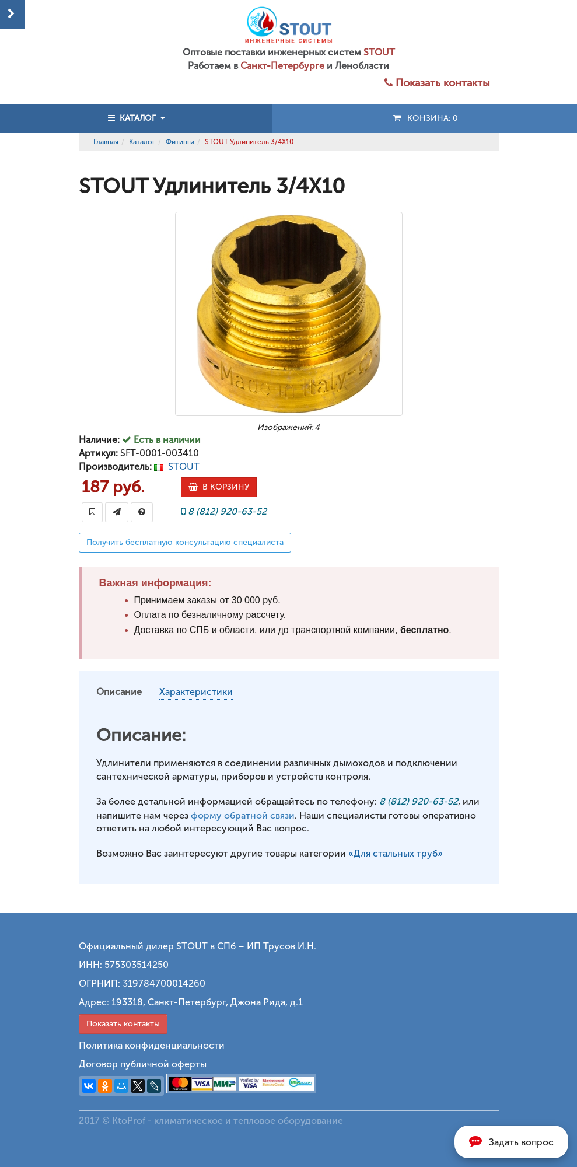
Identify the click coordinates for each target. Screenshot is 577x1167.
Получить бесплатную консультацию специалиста (185, 542)
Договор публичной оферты (143, 1064)
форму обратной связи (243, 815)
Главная (105, 142)
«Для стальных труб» (395, 853)
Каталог (142, 142)
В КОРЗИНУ (218, 487)
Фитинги (180, 142)
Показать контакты (123, 1024)
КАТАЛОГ (136, 118)
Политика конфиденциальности (152, 1045)
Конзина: (425, 118)
